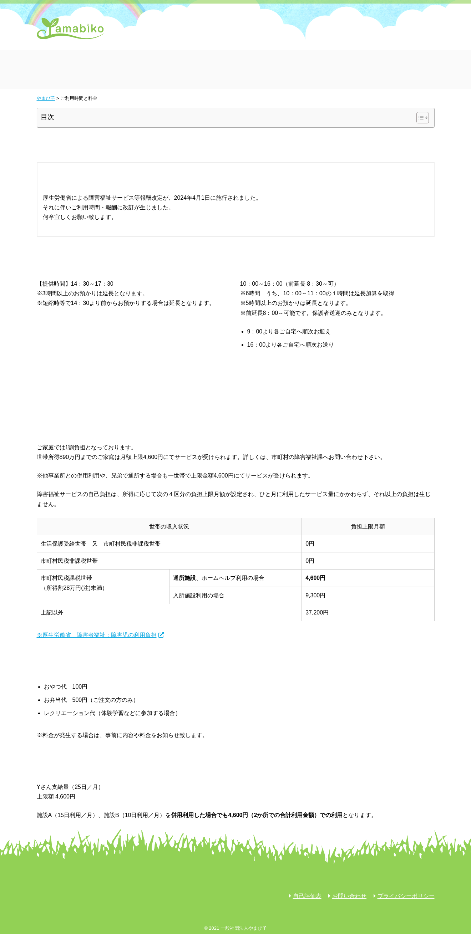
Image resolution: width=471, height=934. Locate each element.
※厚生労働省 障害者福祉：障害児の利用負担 (97, 635)
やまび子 (71, 28)
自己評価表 (307, 896)
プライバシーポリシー (406, 896)
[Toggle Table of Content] (419, 118)
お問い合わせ (349, 896)
